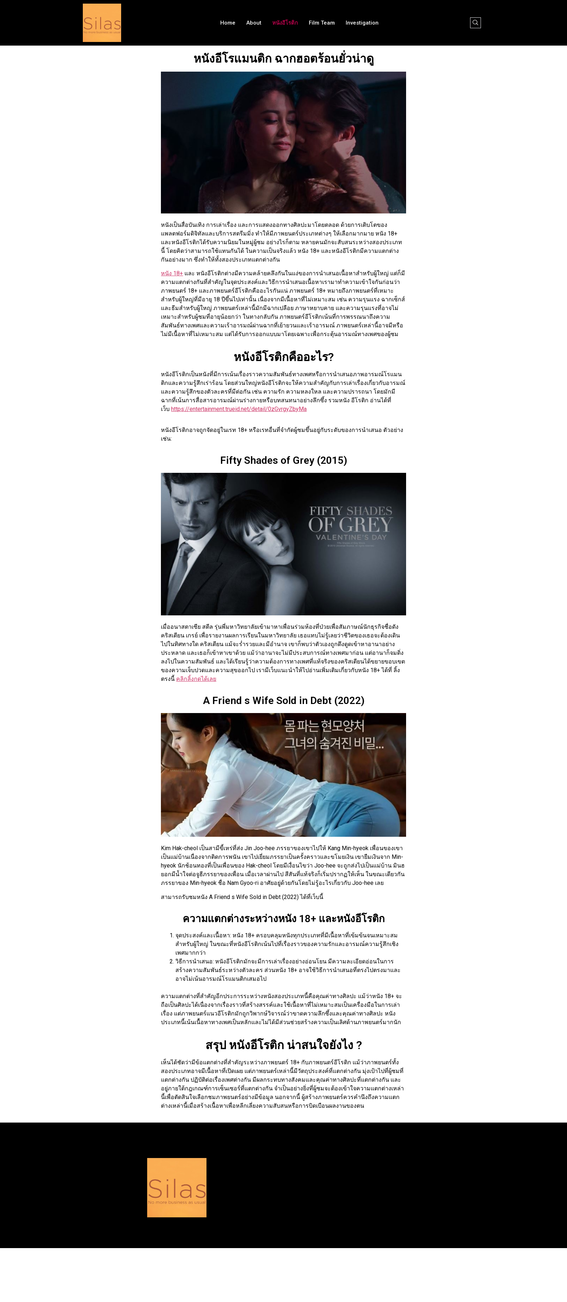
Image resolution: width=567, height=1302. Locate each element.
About (253, 23)
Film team (322, 23)
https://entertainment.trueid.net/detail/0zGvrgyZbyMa (239, 409)
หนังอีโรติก (285, 23)
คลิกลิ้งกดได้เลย (196, 678)
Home (227, 23)
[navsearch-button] (475, 22)
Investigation (362, 23)
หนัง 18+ (172, 273)
